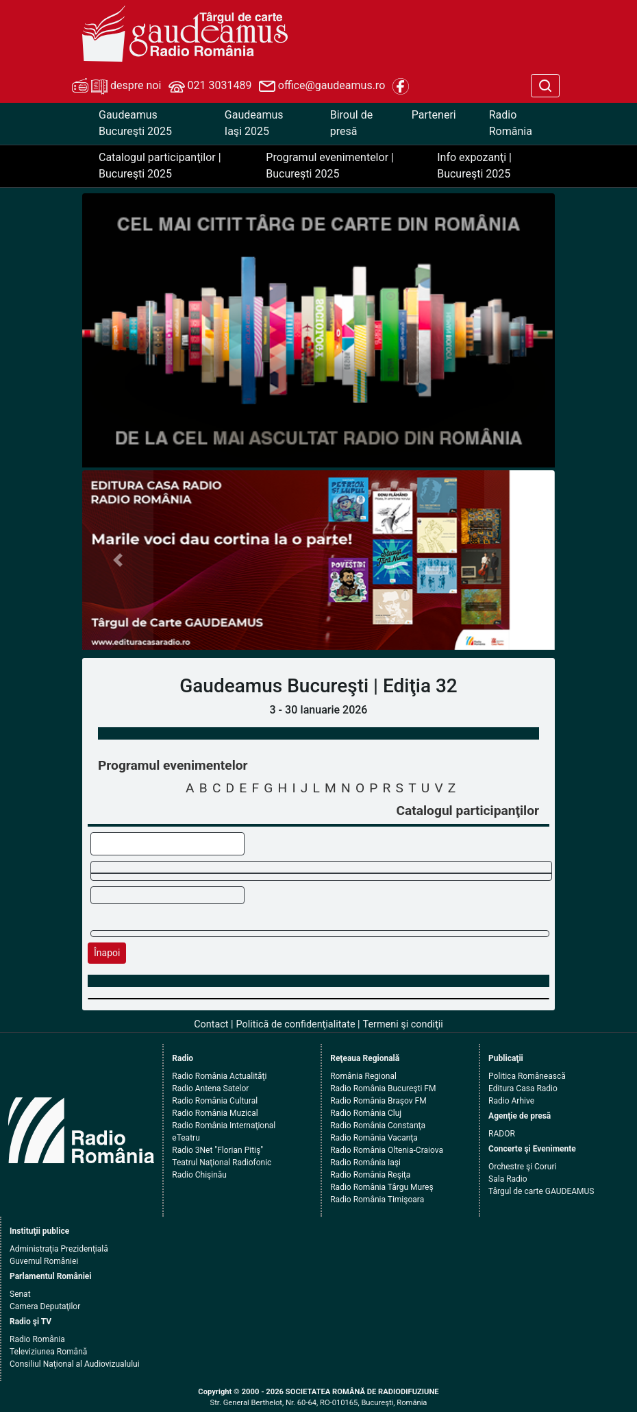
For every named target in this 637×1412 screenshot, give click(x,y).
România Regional (363, 1076)
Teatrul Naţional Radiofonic (221, 1162)
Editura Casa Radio (523, 1088)
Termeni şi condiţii (403, 1024)
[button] (117, 560)
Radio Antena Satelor (210, 1088)
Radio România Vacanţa (374, 1138)
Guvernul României (44, 1261)
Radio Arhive (511, 1101)
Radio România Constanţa (377, 1125)
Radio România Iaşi (365, 1162)
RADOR (501, 1134)
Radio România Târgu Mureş (381, 1187)
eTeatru (185, 1138)
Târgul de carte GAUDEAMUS (541, 1191)
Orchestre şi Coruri (522, 1166)
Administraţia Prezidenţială (59, 1249)
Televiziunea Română (48, 1351)
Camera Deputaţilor (45, 1306)
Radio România (510, 123)
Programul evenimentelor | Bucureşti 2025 (330, 165)
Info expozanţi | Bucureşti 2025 (474, 165)
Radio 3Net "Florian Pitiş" (217, 1150)
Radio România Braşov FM (378, 1101)
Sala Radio (507, 1179)
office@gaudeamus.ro (322, 86)
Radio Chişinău (199, 1175)
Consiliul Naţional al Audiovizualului (75, 1364)
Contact (211, 1024)
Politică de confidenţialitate (295, 1024)
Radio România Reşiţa (370, 1175)
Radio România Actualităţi (219, 1076)
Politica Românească (527, 1076)
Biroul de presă (351, 123)
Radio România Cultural (215, 1101)
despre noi (116, 86)
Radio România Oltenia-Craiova (386, 1150)
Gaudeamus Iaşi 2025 (254, 123)
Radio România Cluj (365, 1113)
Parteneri (434, 114)
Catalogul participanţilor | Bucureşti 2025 (160, 165)
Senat (20, 1294)
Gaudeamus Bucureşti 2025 (135, 123)
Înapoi (107, 952)
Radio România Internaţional (223, 1125)
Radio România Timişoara (377, 1199)
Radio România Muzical (215, 1113)
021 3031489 (210, 86)
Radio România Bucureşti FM (383, 1088)
